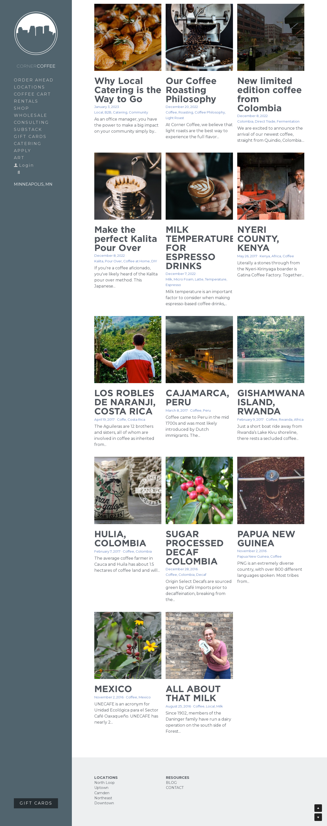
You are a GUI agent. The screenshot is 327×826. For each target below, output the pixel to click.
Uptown (101, 787)
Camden (101, 793)
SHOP (21, 108)
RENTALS (26, 101)
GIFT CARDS (30, 136)
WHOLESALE (30, 115)
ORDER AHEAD (34, 80)
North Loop (104, 782)
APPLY (22, 150)
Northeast (103, 798)
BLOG (171, 782)
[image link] (36, 33)
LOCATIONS (29, 87)
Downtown (104, 803)
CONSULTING (31, 122)
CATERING (28, 143)
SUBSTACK (28, 129)
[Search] (17, 173)
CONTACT (175, 787)
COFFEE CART (32, 94)
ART (19, 157)
